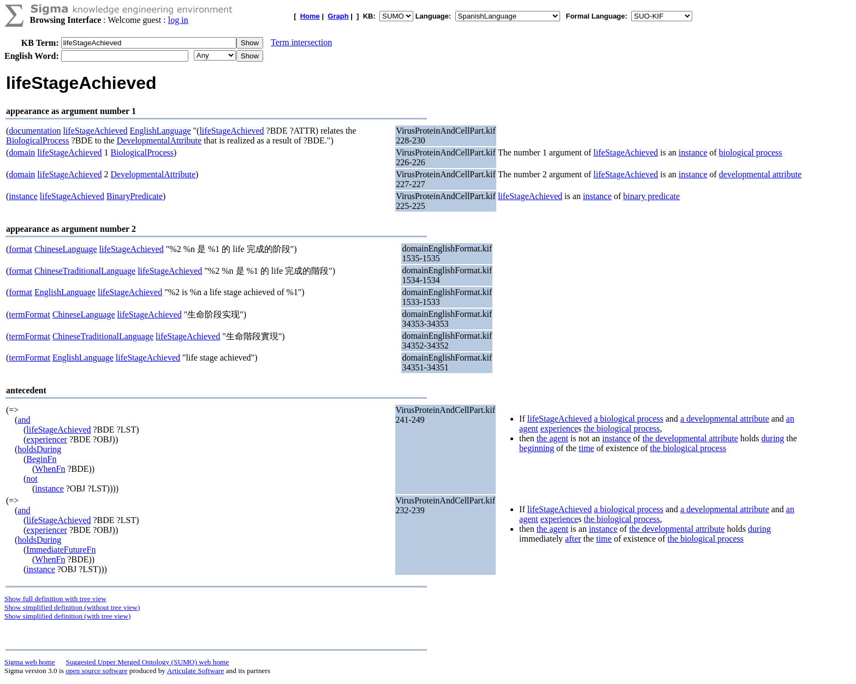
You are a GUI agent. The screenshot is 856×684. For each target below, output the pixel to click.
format (20, 249)
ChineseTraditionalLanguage (84, 270)
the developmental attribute (690, 438)
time (586, 448)
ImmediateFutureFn (61, 549)
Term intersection (301, 42)
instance (693, 152)
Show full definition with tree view (55, 599)
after (573, 538)
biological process (750, 152)
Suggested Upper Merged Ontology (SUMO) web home (147, 662)
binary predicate (651, 196)
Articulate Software (195, 671)
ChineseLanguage (65, 249)
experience (559, 428)
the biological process (622, 428)
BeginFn (41, 459)
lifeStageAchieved (95, 130)
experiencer (46, 439)
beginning (536, 448)
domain (22, 152)
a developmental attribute (724, 418)
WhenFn (50, 468)
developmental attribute (760, 174)
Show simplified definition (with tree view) (67, 616)
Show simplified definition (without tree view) (72, 607)
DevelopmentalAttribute (159, 140)
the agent (552, 438)
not (31, 478)
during (773, 438)
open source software (96, 671)
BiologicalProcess (37, 140)
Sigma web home (29, 662)
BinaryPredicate (134, 196)
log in (178, 20)
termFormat (29, 314)
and (23, 419)
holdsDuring (39, 449)
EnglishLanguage (160, 130)
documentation (35, 130)
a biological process (628, 418)
